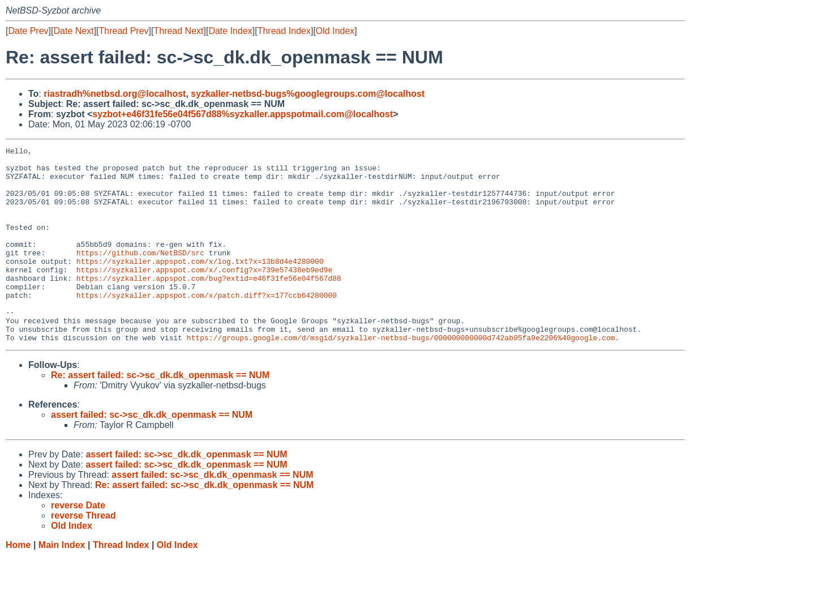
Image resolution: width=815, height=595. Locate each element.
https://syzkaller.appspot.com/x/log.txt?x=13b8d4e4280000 (200, 285)
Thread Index (284, 31)
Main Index (61, 584)
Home (18, 584)
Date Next (73, 31)
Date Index (230, 31)
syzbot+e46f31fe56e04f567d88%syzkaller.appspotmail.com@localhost (242, 114)
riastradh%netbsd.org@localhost (115, 94)
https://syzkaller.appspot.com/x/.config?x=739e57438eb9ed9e (204, 295)
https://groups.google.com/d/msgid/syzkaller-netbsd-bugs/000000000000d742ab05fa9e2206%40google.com (401, 376)
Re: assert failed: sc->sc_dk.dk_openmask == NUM (160, 414)
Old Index (335, 31)
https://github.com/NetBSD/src (140, 274)
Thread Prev (124, 31)
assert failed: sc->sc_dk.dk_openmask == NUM (151, 454)
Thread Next (178, 31)
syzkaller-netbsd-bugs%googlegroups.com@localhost (307, 94)
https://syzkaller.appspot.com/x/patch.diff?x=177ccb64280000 (206, 325)
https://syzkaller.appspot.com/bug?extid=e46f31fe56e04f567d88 (208, 305)
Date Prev (28, 31)
